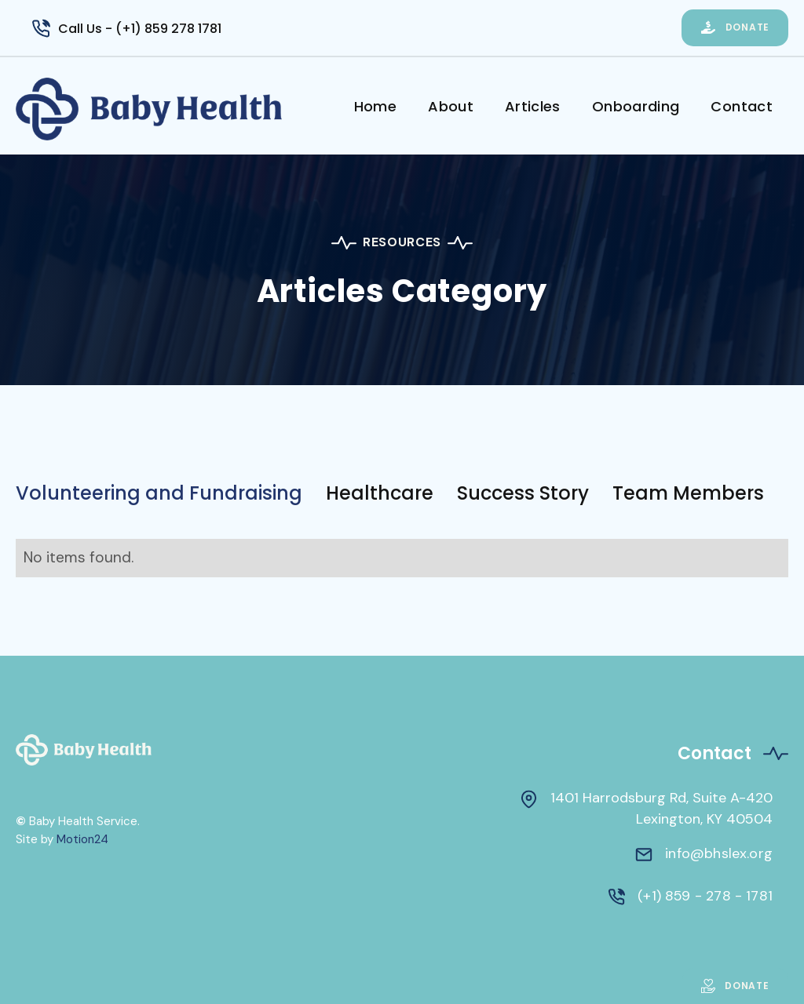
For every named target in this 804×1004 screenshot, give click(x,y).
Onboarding (636, 106)
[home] (177, 109)
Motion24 (82, 839)
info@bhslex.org (719, 853)
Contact (742, 106)
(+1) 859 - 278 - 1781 (705, 895)
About (450, 106)
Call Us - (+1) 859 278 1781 (139, 29)
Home (375, 106)
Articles (533, 106)
